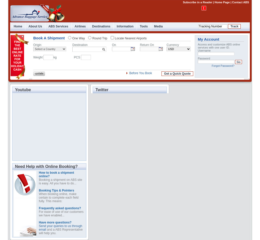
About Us (35, 26)
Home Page (222, 2)
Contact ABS (240, 2)
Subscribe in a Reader (197, 2)
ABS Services (58, 26)
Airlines (80, 26)
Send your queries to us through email (60, 226)
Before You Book (140, 73)
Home (18, 26)
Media (158, 26)
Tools (144, 26)
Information (125, 26)
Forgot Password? (223, 65)
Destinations (101, 26)
